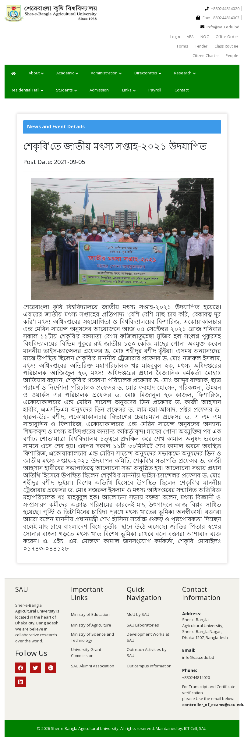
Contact (182, 90)
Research (185, 73)
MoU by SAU (138, 614)
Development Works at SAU (148, 637)
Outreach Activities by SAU (147, 652)
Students (66, 90)
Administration (106, 73)
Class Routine (226, 46)
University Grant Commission (86, 652)
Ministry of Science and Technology (92, 637)
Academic (67, 73)
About (36, 73)
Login (175, 36)
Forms (182, 46)
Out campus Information (149, 666)
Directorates (147, 73)
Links (129, 90)
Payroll (154, 90)
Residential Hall (27, 90)
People (232, 55)
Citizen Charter (206, 55)
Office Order (227, 36)
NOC (204, 36)
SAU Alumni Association (92, 666)
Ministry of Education (90, 614)
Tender (201, 46)
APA (190, 36)
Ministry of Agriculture (91, 625)
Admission (99, 90)
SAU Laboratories (143, 625)
